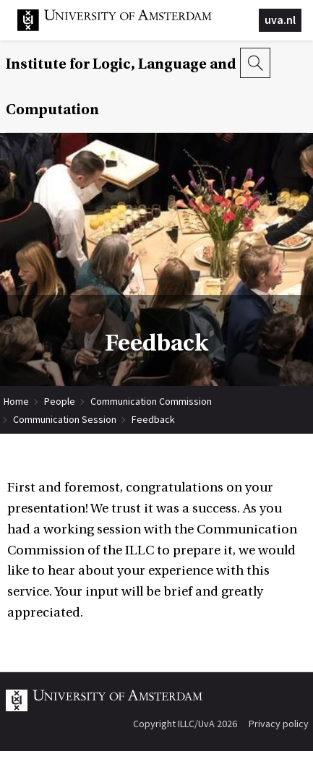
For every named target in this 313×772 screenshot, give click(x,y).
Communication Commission (151, 401)
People (59, 401)
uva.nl (280, 19)
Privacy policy (279, 723)
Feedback (153, 419)
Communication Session (64, 419)
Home (16, 401)
